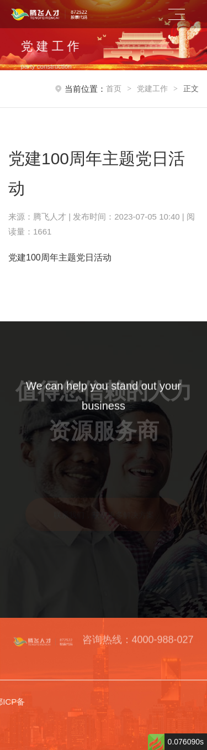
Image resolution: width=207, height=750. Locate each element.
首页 (113, 88)
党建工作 (152, 88)
